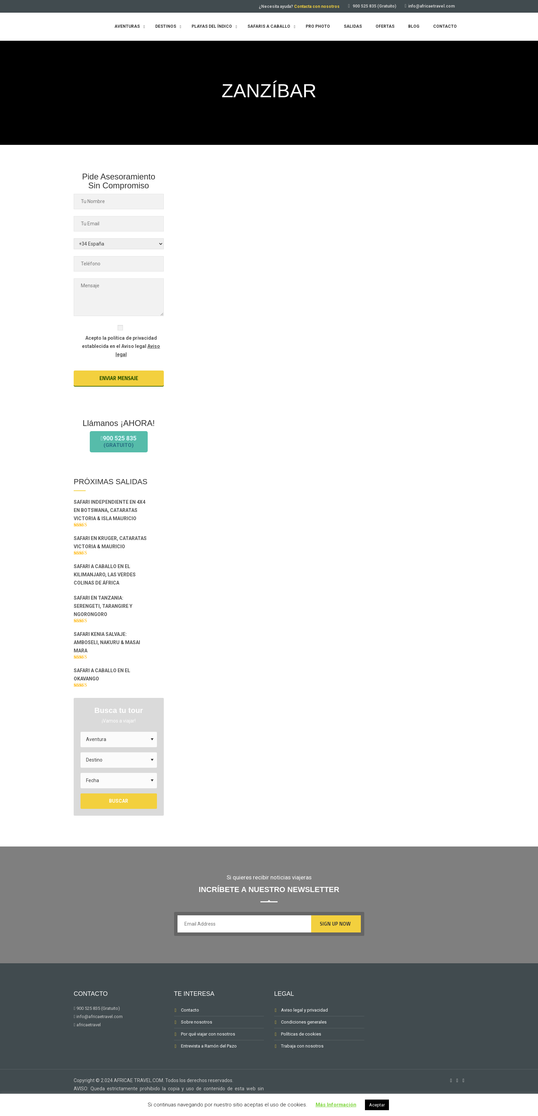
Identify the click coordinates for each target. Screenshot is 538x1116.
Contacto (190, 1020)
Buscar (118, 811)
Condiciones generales (304, 1032)
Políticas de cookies (301, 1043)
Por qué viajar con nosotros (208, 1043)
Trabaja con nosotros (302, 1055)
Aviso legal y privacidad (304, 1020)
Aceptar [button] (377, 1104)
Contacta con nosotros (317, 6)
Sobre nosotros (196, 1032)
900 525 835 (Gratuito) (374, 6)
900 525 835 (119, 446)
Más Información (336, 1105)
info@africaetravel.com (431, 6)
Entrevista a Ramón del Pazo (209, 1055)
